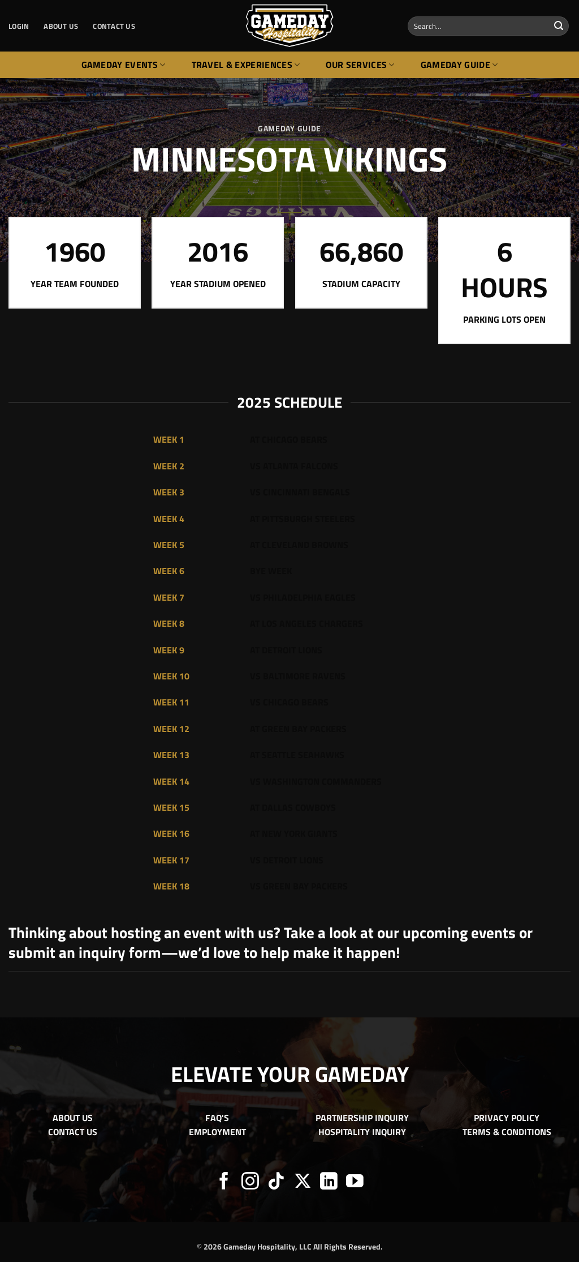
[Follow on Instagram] (250, 1182)
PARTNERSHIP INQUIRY (362, 1117)
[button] (18, 26)
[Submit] (558, 26)
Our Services (360, 64)
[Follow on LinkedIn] (329, 1182)
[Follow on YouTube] (355, 1182)
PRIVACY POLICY (506, 1117)
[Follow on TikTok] (276, 1182)
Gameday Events (123, 64)
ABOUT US (61, 26)
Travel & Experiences (246, 64)
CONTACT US (114, 26)
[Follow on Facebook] (224, 1182)
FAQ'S (217, 1117)
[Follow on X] (303, 1182)
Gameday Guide (459, 64)
